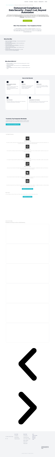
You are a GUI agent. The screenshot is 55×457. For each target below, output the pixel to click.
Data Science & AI (27, 149)
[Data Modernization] (27, 164)
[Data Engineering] (27, 155)
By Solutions (31, 1)
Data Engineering (28, 158)
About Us (33, 436)
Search (49, 1)
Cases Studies (34, 435)
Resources (36, 1)
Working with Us (41, 1)
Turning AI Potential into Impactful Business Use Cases (45, 447)
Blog (33, 434)
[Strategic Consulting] (27, 138)
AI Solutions (27, 183)
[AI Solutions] (27, 181)
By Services (26, 1)
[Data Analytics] (27, 173)
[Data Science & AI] (27, 146)
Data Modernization (27, 166)
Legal (33, 439)
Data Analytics (27, 175)
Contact (46, 1)
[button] (27, 364)
